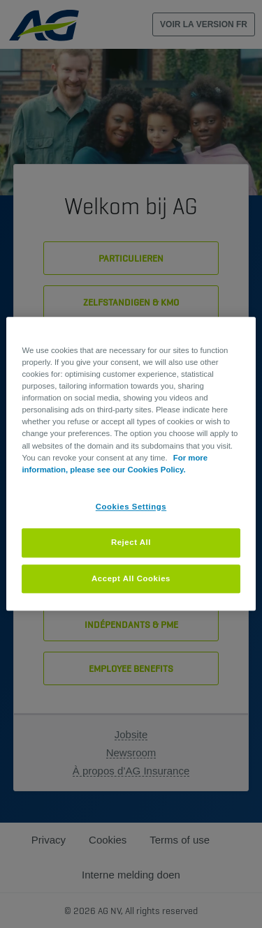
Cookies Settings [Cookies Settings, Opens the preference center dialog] (131, 506)
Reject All (131, 542)
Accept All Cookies (131, 578)
